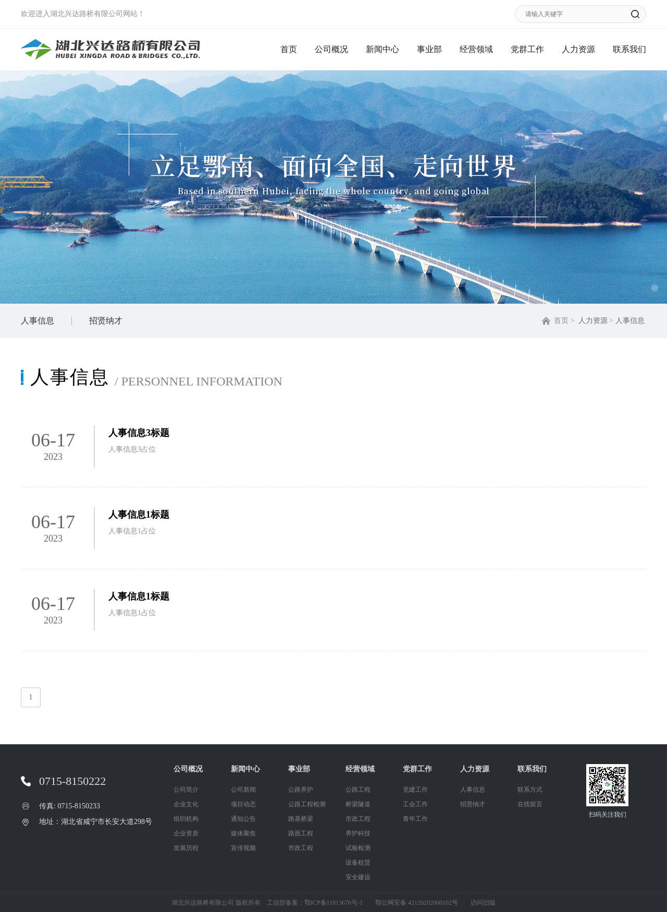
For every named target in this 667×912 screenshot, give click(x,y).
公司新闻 (243, 789)
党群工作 (527, 49)
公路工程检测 (307, 804)
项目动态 (243, 804)
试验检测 (357, 848)
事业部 (429, 49)
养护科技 (357, 833)
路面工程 (300, 833)
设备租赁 (357, 862)
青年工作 (415, 818)
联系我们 (629, 49)
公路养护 (300, 789)
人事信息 (37, 320)
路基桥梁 (300, 818)
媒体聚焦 (243, 833)
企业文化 (186, 804)
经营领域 (476, 49)
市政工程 (300, 848)
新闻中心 (382, 49)
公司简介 (186, 789)
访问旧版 (483, 902)
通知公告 (243, 818)
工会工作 (415, 804)
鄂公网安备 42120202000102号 (416, 902)
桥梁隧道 (357, 804)
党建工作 (415, 789)
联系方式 (529, 789)
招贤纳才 (105, 320)
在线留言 (529, 804)
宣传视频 (243, 848)
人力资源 (578, 49)
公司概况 (331, 49)
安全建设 (357, 877)
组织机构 (186, 818)
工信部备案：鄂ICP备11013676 (309, 902)
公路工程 (357, 789)
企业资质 (186, 833)
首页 (288, 49)
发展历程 (186, 848)
